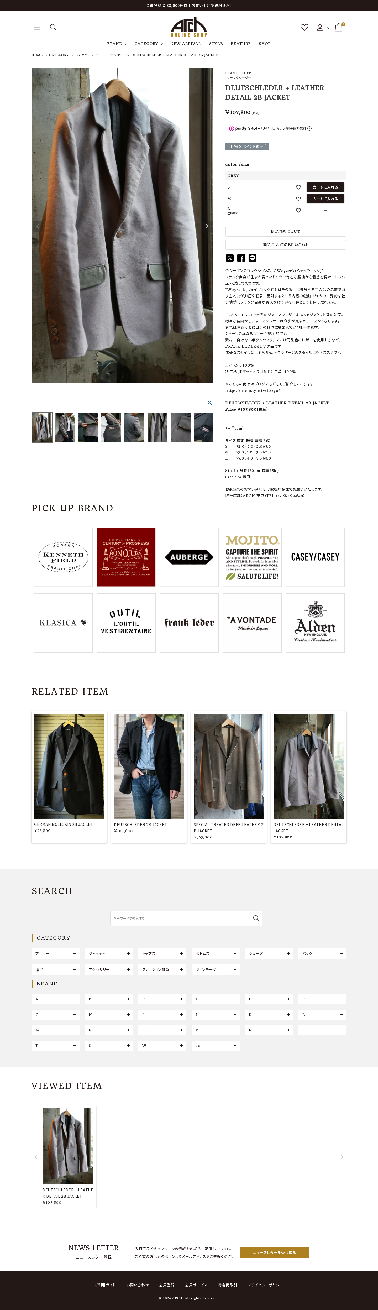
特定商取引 (227, 1285)
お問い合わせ (137, 1285)
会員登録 (167, 1285)
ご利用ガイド (105, 1285)
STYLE (216, 43)
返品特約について (286, 231)
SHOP (265, 43)
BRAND (115, 43)
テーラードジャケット (110, 55)
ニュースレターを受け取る (274, 1252)
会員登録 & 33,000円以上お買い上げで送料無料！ (189, 5)
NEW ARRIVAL (185, 43)
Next (207, 226)
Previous (38, 226)
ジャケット (82, 55)
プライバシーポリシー (265, 1285)
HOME (37, 55)
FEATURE (241, 43)
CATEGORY (146, 43)
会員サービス (196, 1285)
